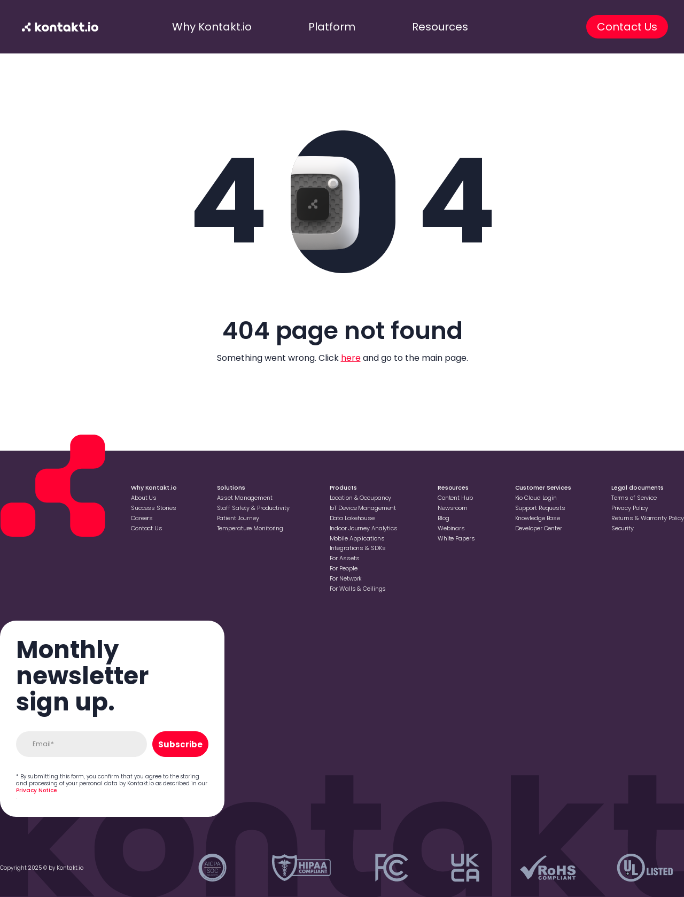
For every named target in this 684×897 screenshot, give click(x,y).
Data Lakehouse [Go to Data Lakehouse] (352, 518)
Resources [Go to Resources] (453, 487)
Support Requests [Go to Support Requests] (540, 508)
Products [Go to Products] (343, 487)
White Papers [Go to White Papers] (456, 538)
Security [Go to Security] (622, 528)
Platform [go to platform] (331, 26)
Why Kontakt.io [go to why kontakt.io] (212, 26)
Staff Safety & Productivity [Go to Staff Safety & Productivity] (253, 508)
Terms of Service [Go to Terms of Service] (634, 497)
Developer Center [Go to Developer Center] (538, 528)
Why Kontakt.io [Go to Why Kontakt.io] (153, 487)
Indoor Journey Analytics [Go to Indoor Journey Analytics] (364, 528)
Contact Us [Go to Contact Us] (146, 528)
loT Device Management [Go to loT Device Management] (363, 508)
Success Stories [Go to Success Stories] (153, 508)
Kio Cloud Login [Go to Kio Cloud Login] (536, 497)
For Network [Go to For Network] (346, 578)
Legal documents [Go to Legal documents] (637, 487)
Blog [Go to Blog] (443, 518)
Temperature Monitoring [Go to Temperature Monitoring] (250, 528)
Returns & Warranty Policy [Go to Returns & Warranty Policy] (647, 518)
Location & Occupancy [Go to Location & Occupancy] (361, 497)
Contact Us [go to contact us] (627, 26)
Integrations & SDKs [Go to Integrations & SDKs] (358, 548)
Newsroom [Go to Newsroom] (453, 508)
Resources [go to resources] (440, 26)
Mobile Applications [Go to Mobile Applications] (357, 538)
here (351, 358)
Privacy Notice (36, 790)
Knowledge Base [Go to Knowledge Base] (537, 518)
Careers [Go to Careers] (142, 518)
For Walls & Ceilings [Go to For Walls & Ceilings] (358, 588)
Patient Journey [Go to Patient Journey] (238, 518)
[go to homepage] (60, 27)
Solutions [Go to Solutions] (231, 487)
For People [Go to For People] (343, 568)
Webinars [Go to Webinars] (451, 528)
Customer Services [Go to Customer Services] (543, 487)
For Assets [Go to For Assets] (345, 558)
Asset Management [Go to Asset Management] (245, 497)
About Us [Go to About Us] (144, 497)
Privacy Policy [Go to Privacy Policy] (629, 508)
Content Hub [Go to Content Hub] (455, 497)
